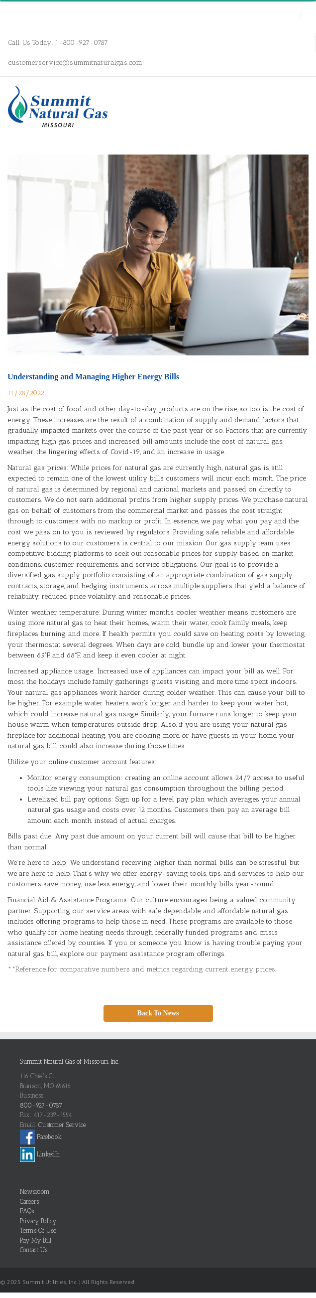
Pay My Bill (35, 1240)
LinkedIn (40, 1154)
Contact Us (33, 1250)
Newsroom (35, 1191)
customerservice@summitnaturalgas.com (75, 62)
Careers (29, 1201)
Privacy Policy (38, 1221)
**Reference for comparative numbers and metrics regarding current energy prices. (141, 969)
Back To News (158, 1013)
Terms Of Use (38, 1230)
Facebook (41, 1136)
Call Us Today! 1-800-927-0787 (58, 42)
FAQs (27, 1211)
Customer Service (62, 1125)
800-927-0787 (41, 1105)
